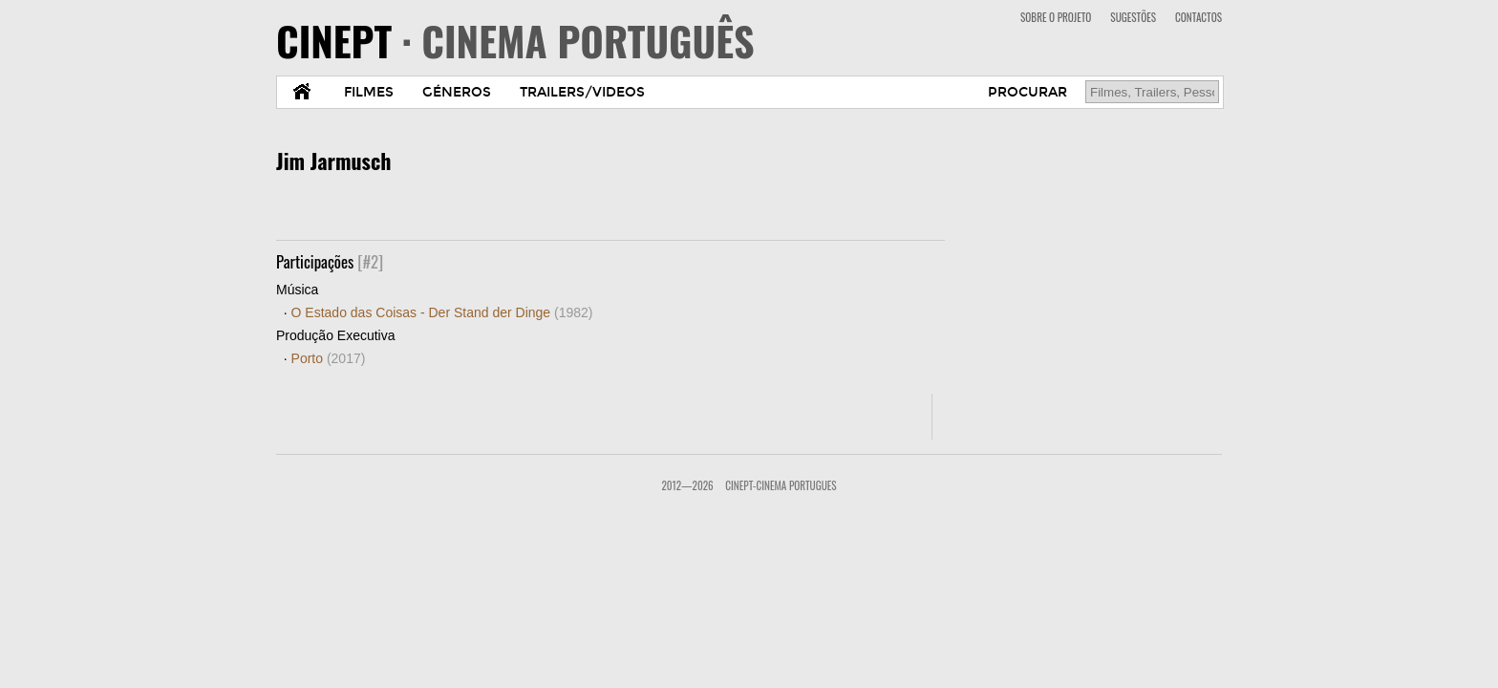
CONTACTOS (1198, 17)
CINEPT (515, 40)
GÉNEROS (456, 92)
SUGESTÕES (1133, 17)
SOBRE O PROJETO (1055, 17)
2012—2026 (687, 485)
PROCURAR (1027, 92)
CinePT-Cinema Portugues (780, 485)
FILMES (369, 92)
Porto (328, 358)
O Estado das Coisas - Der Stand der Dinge (442, 312)
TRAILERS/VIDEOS (582, 92)
